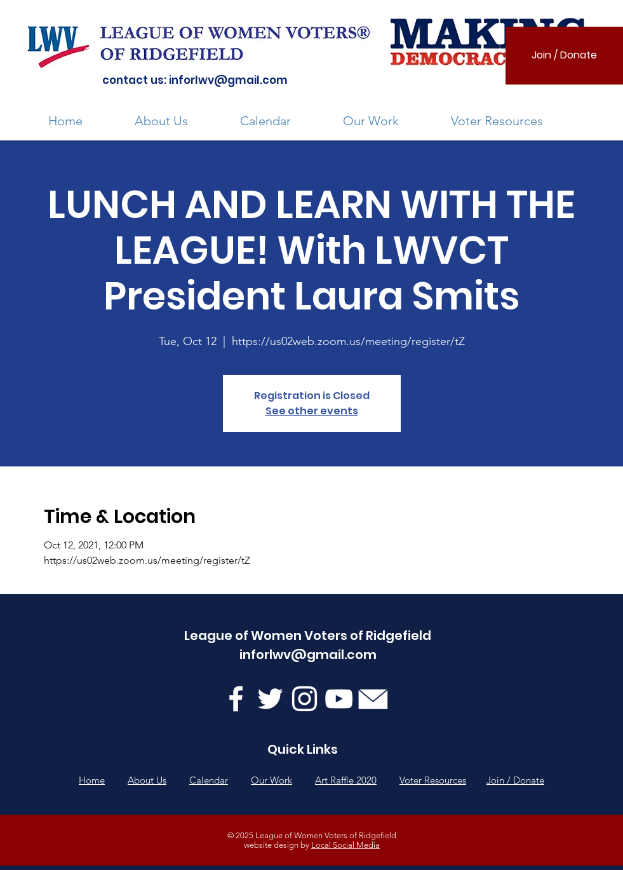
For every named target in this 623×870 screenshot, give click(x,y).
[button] (178, 121)
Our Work (271, 780)
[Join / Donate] (564, 56)
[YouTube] (339, 699)
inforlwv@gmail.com (228, 80)
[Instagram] (304, 699)
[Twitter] (270, 699)
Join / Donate (515, 780)
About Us (147, 780)
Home (92, 780)
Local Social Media (345, 845)
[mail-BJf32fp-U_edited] (373, 699)
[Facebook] (236, 699)
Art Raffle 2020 (346, 780)
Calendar (208, 780)
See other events (311, 411)
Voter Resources (432, 780)
